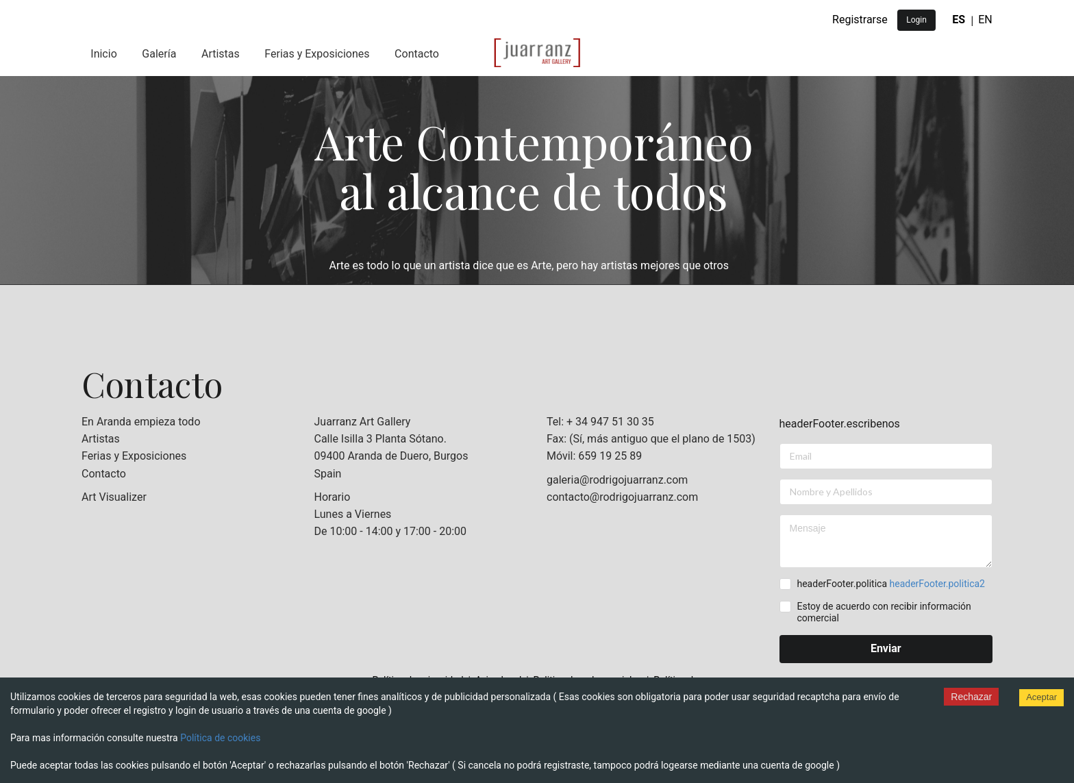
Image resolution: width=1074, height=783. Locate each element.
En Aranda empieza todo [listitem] (141, 422)
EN (985, 19)
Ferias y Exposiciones (316, 53)
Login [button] (916, 20)
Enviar (886, 648)
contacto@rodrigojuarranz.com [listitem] (622, 497)
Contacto (417, 53)
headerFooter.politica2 (937, 583)
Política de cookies (220, 737)
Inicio (103, 53)
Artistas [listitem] (101, 438)
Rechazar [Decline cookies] (971, 696)
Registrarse (860, 19)
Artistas (220, 53)
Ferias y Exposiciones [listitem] (134, 455)
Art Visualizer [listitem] (114, 497)
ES (958, 19)
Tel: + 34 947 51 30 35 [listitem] (600, 422)
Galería (159, 53)
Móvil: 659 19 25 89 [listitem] (594, 455)
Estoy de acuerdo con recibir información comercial (884, 612)
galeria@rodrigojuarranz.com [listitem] (617, 480)
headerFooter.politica (890, 583)
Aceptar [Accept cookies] (1041, 697)
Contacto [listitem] (104, 473)
